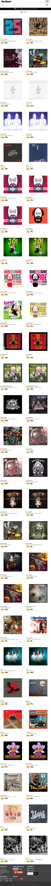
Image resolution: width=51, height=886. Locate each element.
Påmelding (31, 868)
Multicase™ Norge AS (35, 884)
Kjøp (3, 43)
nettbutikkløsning (24, 884)
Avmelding (31, 870)
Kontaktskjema (3, 870)
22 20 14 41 (3, 869)
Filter (25, 12)
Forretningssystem (15, 884)
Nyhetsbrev (30, 866)
